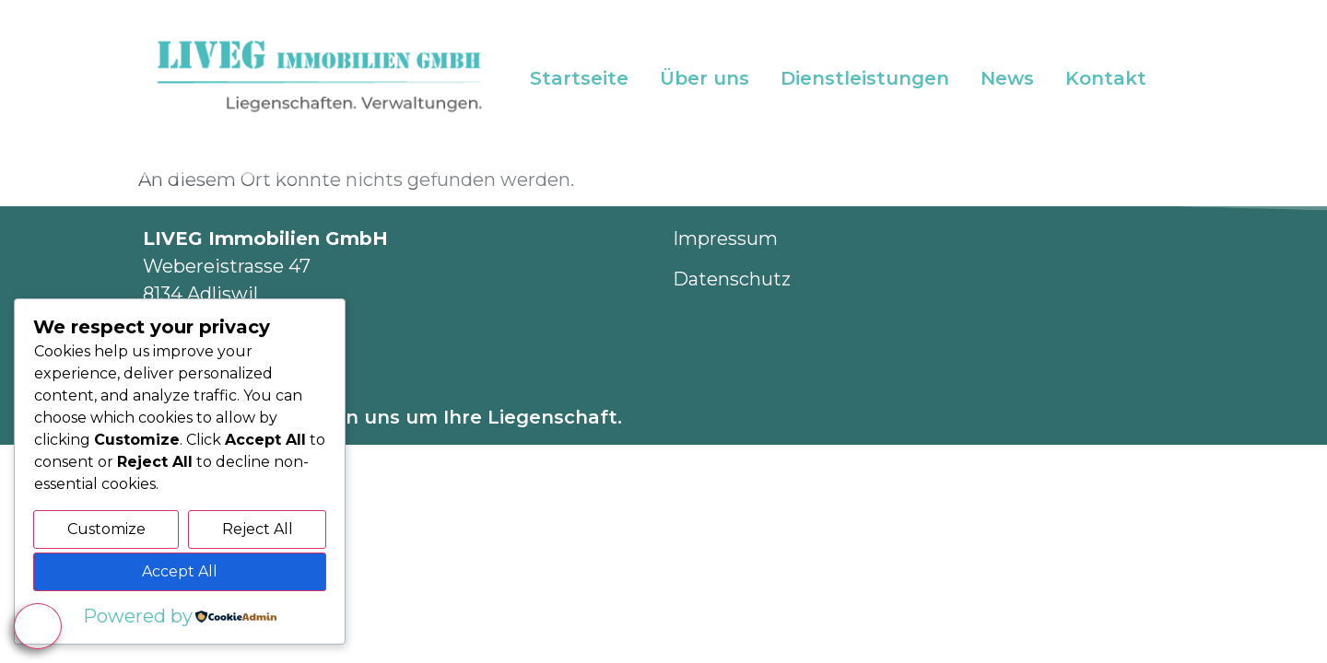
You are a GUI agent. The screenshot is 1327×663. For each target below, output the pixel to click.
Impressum (725, 238)
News (1007, 78)
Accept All (179, 571)
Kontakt (1105, 78)
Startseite (579, 78)
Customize (106, 529)
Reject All (257, 529)
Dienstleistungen (865, 78)
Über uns (704, 78)
